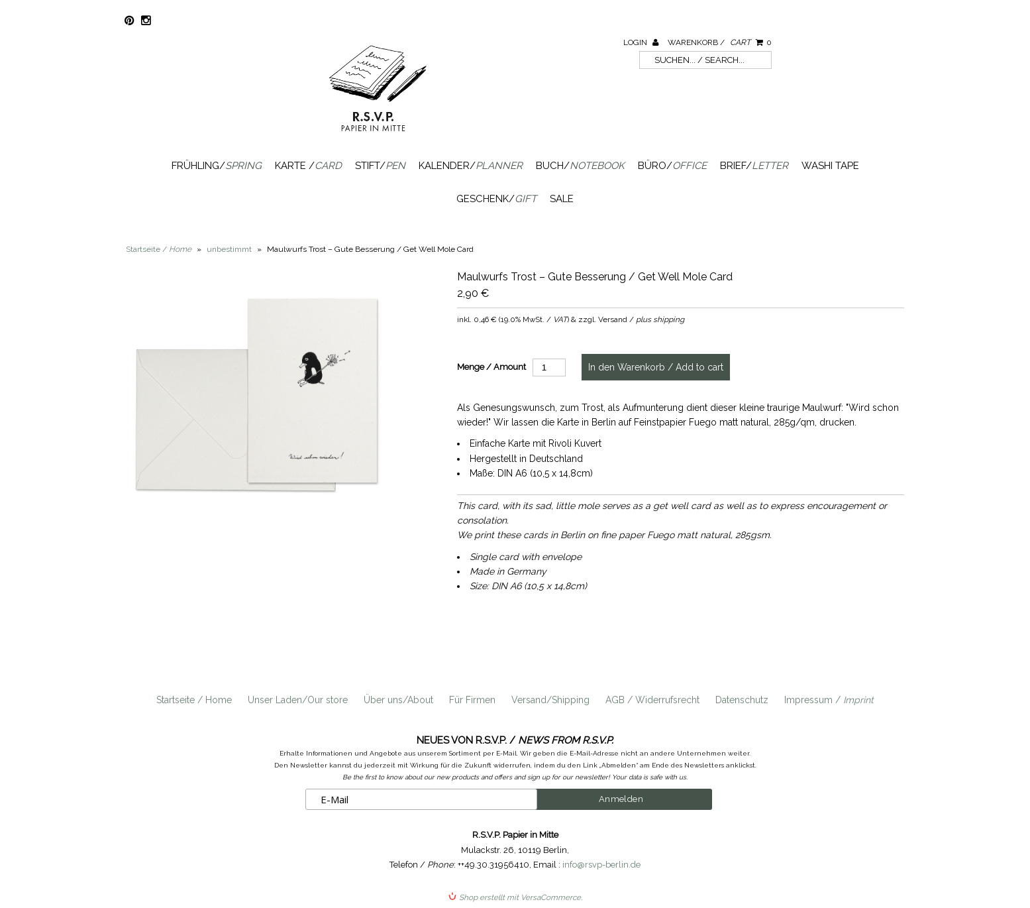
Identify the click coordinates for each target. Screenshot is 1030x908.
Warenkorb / (720, 42)
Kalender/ (471, 166)
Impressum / (829, 700)
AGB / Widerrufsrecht (652, 700)
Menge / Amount (491, 367)
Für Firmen (472, 700)
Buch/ (580, 166)
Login (640, 42)
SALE (562, 199)
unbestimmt (229, 249)
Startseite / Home (194, 700)
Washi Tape (830, 166)
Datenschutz (741, 700)
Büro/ (672, 166)
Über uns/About (398, 700)
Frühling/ (217, 166)
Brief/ (754, 166)
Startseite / (158, 249)
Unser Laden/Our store (298, 700)
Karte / (308, 166)
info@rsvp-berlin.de (601, 865)
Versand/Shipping (550, 700)
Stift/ (380, 166)
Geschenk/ (496, 199)
